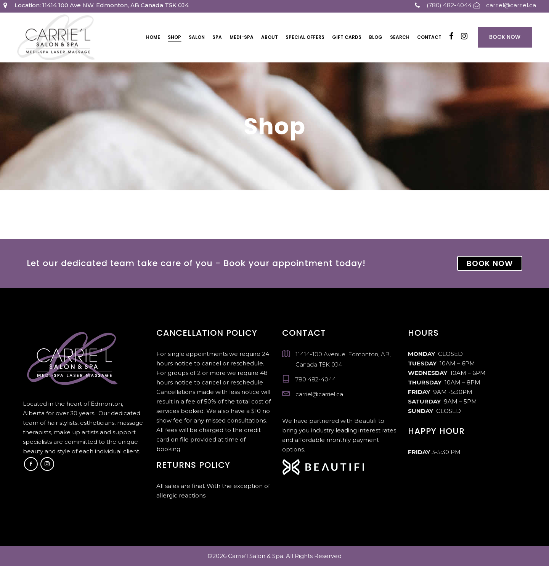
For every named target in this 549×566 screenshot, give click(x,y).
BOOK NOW (490, 263)
